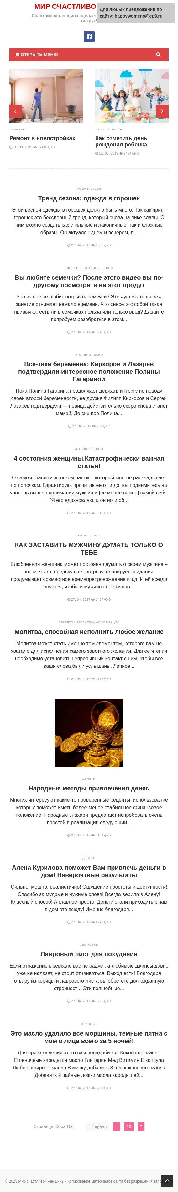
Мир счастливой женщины (89, 6)
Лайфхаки (18, 129)
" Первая (98, 1126)
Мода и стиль (89, 188)
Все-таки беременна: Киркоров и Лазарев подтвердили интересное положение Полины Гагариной (89, 371)
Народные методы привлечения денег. (89, 787)
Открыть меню (37, 54)
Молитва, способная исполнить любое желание (89, 631)
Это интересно (109, 129)
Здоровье (73, 267)
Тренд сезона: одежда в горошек (89, 197)
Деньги (89, 778)
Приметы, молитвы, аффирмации (89, 622)
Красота (89, 1023)
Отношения (89, 535)
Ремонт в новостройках (42, 138)
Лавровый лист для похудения (88, 953)
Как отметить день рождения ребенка (121, 141)
